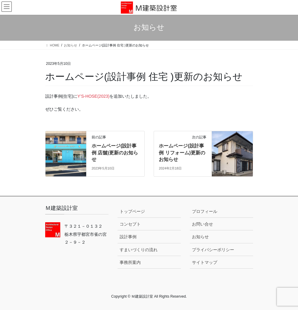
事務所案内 (130, 262)
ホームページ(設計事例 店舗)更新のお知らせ (115, 152)
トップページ (132, 211)
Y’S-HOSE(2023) (93, 96)
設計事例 (128, 236)
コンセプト (130, 224)
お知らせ (200, 236)
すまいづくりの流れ (139, 249)
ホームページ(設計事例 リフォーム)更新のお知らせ (182, 152)
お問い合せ (202, 224)
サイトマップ (204, 262)
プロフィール (204, 211)
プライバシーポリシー (213, 249)
